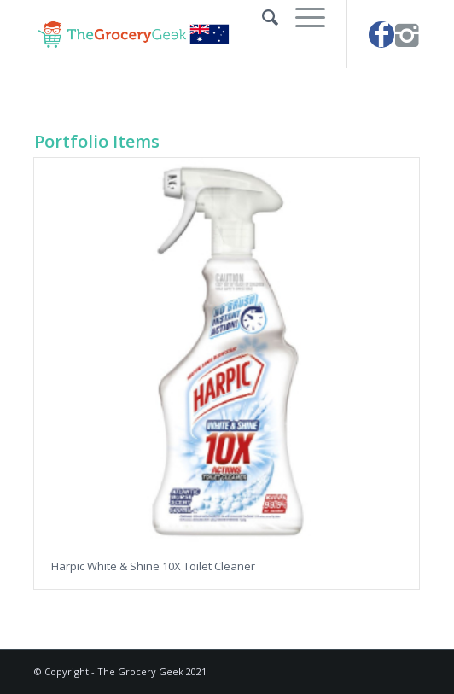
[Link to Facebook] (381, 34)
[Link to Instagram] (407, 34)
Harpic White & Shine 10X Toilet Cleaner (153, 566)
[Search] (261, 17)
